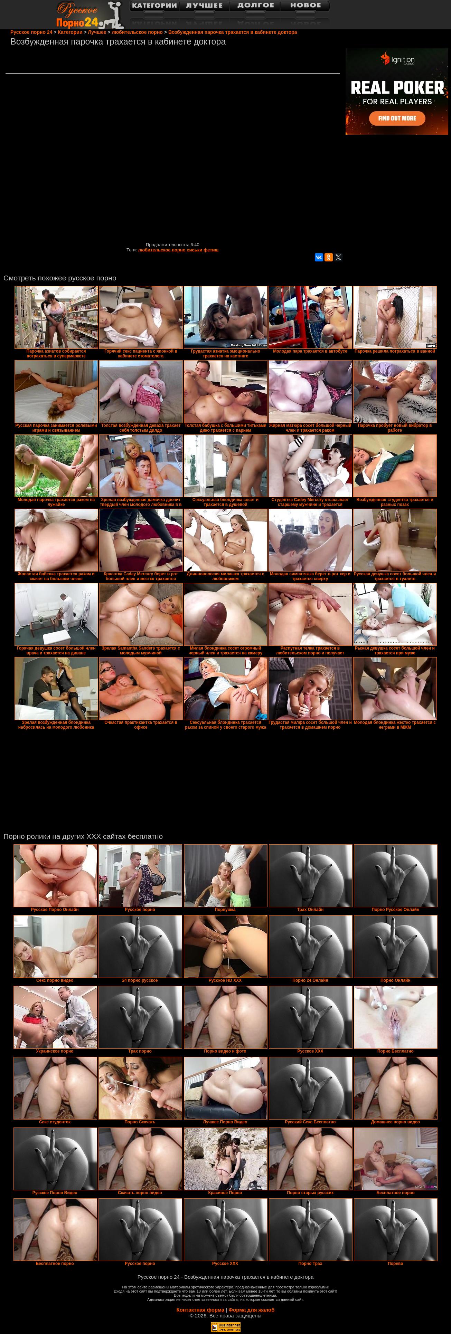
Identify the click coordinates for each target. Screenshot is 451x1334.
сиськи (194, 249)
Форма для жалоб (251, 1310)
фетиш (211, 249)
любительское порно (162, 249)
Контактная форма (200, 1310)
